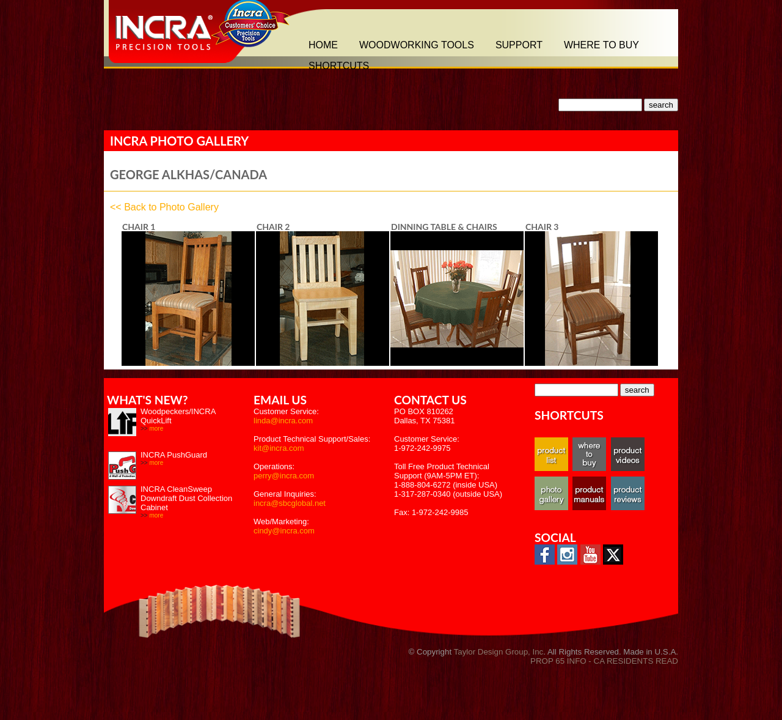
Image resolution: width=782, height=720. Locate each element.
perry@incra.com (284, 475)
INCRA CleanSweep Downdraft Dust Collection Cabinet (186, 498)
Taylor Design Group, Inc (499, 651)
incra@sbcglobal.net (290, 503)
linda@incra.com (283, 420)
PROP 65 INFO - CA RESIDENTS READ (604, 661)
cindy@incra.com (284, 530)
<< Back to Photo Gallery (164, 207)
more (156, 428)
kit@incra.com (279, 448)
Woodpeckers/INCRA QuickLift (178, 416)
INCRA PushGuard (174, 454)
